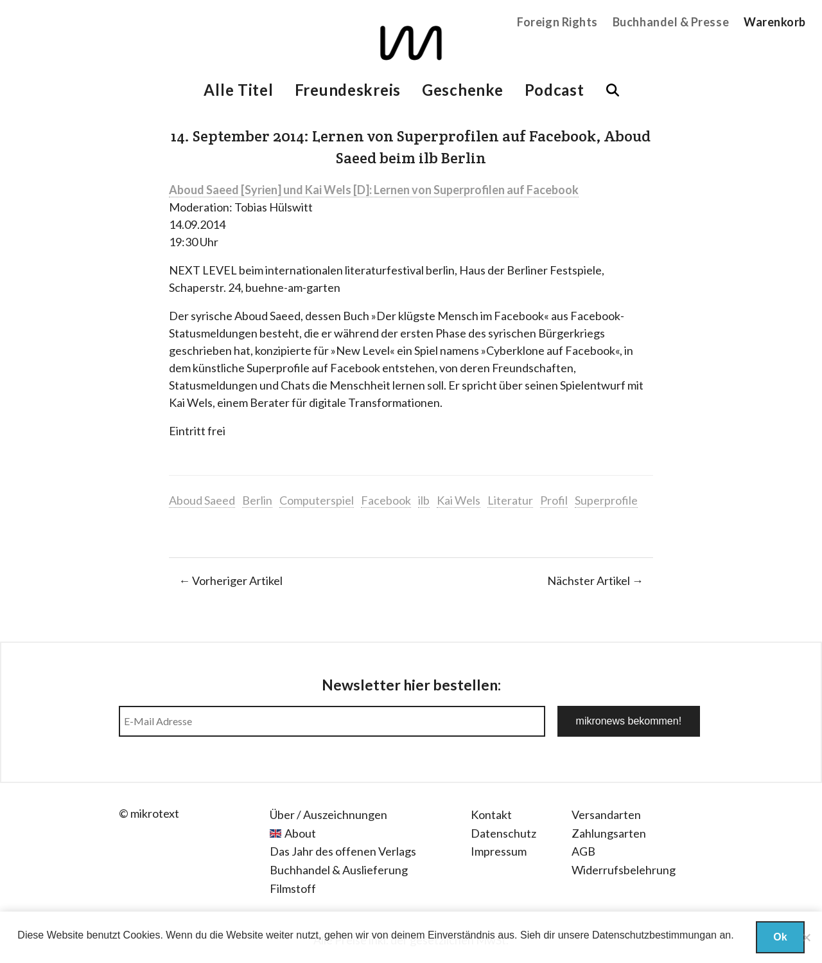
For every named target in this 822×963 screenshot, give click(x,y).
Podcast (554, 89)
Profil (554, 500)
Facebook (386, 500)
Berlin (257, 500)
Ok (780, 937)
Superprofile (606, 500)
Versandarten (606, 814)
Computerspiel (316, 500)
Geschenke (462, 89)
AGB (583, 851)
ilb (424, 500)
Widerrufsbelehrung (624, 870)
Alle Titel (238, 89)
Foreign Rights (557, 22)
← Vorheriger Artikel (231, 580)
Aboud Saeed (202, 500)
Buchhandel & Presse (671, 22)
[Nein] (806, 937)
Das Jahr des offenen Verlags (343, 851)
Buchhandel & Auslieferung (339, 870)
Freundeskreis (348, 89)
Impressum (499, 851)
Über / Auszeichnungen (328, 814)
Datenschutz (503, 833)
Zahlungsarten (609, 833)
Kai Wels (458, 500)
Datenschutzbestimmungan (654, 935)
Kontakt (491, 814)
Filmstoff (293, 888)
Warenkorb (775, 22)
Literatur (510, 500)
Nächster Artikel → (595, 580)
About (300, 833)
